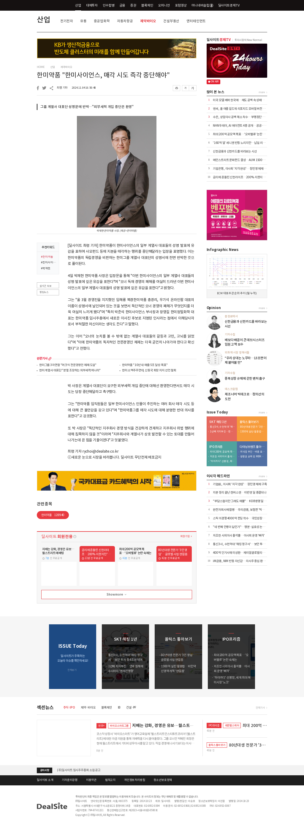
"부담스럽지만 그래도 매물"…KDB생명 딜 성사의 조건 (245, 501)
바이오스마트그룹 (119, 725)
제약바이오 (148, 21)
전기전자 (66, 21)
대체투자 (92, 5)
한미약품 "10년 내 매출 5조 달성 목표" (145, 365)
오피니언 (164, 5)
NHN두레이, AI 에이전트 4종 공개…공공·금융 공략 (243, 126)
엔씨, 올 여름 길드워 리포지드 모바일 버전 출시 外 (242, 109)
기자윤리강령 (69, 780)
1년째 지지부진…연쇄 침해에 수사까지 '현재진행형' (222, 431)
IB (119, 707)
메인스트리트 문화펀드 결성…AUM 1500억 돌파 (242, 160)
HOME (40, 67)
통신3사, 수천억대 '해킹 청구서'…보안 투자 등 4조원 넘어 (222, 427)
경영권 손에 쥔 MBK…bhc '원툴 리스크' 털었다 (252, 456)
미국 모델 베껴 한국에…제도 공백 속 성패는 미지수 (243, 100)
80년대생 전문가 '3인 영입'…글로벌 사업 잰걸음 (252, 427)
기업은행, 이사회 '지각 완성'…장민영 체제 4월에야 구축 (246, 169)
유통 (83, 21)
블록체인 (147, 5)
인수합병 (108, 5)
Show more (117, 595)
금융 (123, 5)
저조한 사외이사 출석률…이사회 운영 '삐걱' (222, 456)
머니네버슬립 (202, 5)
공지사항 (44, 770)
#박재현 (45, 268)
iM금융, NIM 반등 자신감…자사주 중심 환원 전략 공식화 (246, 561)
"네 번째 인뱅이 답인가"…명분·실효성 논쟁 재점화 (243, 527)
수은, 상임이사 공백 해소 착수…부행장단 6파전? (242, 117)
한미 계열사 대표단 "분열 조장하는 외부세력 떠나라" (70, 370)
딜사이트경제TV (231, 5)
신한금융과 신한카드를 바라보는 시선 (234, 151)
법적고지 (110, 780)
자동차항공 (125, 21)
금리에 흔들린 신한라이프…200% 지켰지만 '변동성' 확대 (247, 177)
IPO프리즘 (215, 446)
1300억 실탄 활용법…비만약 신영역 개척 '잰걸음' (252, 431)
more (49, 358)
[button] (263, 656)
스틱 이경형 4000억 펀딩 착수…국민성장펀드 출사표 (244, 518)
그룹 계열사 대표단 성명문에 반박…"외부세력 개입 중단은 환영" (87, 107)
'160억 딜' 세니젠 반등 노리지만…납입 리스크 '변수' (244, 143)
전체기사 (260, 707)
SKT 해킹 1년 (218, 422)
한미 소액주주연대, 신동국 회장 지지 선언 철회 (149, 370)
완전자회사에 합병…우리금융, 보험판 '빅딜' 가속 (242, 510)
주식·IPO (69, 707)
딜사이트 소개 (45, 780)
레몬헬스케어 (232, 725)
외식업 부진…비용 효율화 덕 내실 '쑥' (252, 452)
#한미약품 (47, 257)
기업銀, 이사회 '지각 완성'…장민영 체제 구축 (240, 484)
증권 (133, 5)
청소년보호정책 (162, 780)
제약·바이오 (88, 707)
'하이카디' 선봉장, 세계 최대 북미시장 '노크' (222, 461)
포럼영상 (180, 5)
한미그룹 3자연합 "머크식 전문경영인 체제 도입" (67, 365)
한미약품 (53, 515)
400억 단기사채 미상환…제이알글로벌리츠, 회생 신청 (245, 553)
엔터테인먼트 (196, 21)
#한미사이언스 (48, 262)
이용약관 (91, 780)
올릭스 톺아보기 (249, 422)
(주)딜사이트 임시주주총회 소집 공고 (78, 770)
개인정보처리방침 (134, 780)
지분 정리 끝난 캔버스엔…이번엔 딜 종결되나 (239, 492)
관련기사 (42, 358)
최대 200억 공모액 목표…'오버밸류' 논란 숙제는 (241, 134)
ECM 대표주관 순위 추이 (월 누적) (237, 293)
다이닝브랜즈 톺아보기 (252, 446)
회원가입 (184, 536)
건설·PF (131, 707)
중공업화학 (102, 21)
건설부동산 (171, 21)
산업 (78, 5)
